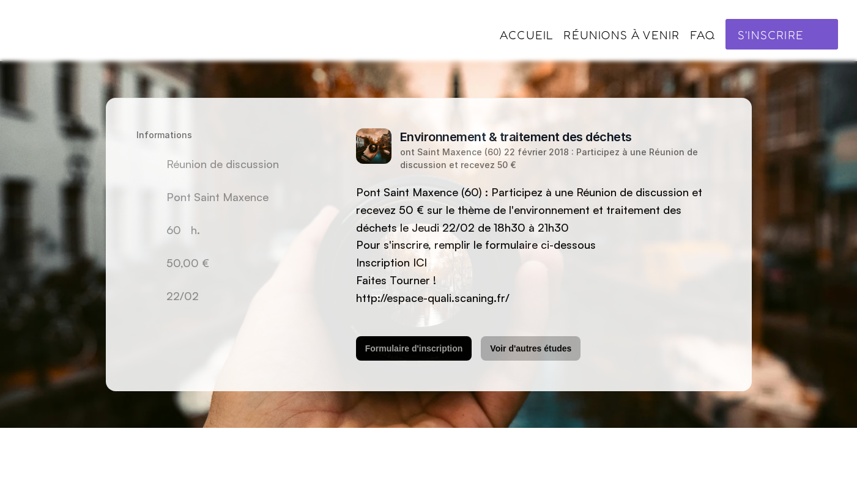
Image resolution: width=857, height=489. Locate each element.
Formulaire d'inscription (413, 348)
